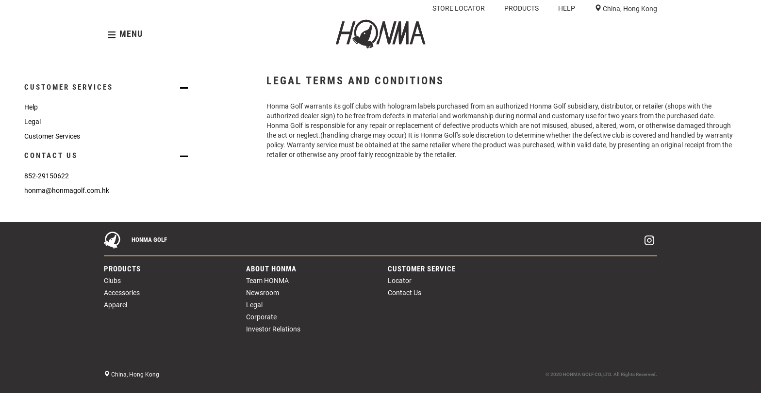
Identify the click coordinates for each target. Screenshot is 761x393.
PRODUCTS (521, 8)
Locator (400, 280)
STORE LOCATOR (458, 8)
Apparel (115, 305)
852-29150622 (46, 176)
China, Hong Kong (629, 9)
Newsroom (262, 293)
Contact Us (404, 293)
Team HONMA (267, 280)
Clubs (112, 280)
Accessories (122, 293)
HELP (566, 8)
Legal (32, 122)
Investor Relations (273, 329)
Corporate (261, 317)
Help (31, 107)
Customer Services (52, 136)
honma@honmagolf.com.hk (66, 190)
